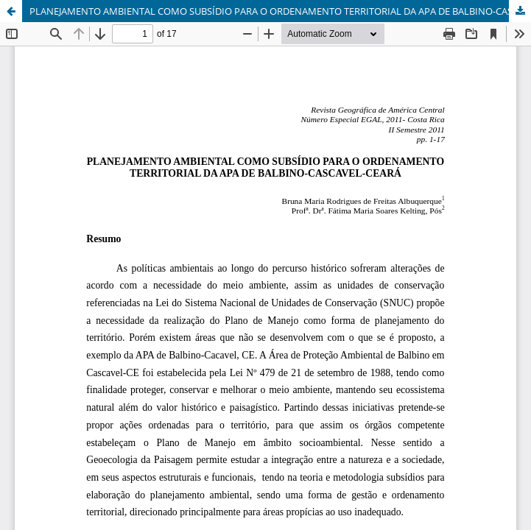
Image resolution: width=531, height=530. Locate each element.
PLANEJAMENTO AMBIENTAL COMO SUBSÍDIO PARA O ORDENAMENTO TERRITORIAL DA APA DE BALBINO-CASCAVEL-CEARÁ (280, 11)
